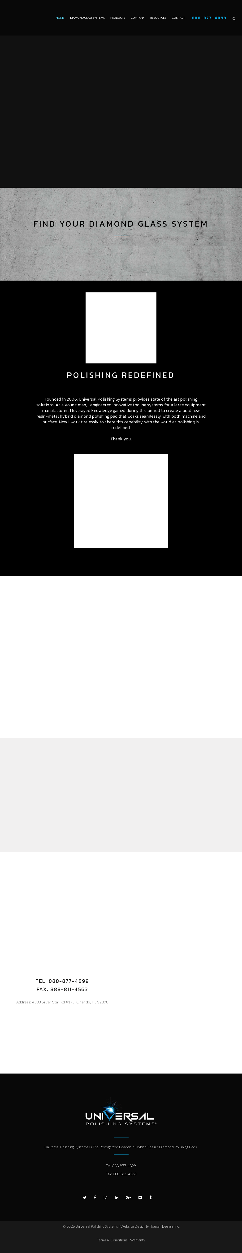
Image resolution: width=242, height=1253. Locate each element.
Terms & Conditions (112, 1240)
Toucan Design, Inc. (165, 1226)
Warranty (137, 1240)
